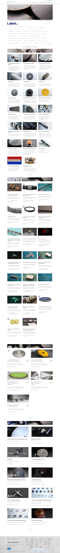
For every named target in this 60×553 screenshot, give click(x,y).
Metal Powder (19, 31)
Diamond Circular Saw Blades (15, 170)
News (38, 2)
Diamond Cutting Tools (11, 40)
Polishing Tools (26, 40)
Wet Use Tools (37, 36)
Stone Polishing (10, 38)
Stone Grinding (17, 38)
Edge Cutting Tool (19, 40)
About (32, 2)
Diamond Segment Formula (12, 36)
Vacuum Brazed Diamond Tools (42, 33)
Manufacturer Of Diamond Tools (12, 33)
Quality (53, 542)
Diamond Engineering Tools (39, 29)
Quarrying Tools (12, 267)
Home (29, 2)
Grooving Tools (45, 40)
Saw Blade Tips (10, 29)
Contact (51, 2)
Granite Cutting (31, 38)
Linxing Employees (54, 545)
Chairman (53, 539)
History (53, 540)
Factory (53, 543)
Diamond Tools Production (45, 31)
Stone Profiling (11, 151)
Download (43, 2)
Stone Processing (30, 29)
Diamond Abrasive (44, 36)
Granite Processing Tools (23, 33)
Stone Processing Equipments (22, 36)
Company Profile (54, 544)
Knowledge (48, 2)
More (30, 176)
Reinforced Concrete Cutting (35, 31)
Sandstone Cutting (24, 38)
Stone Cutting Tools (44, 38)
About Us (53, 538)
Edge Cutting (32, 40)
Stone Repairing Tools (11, 31)
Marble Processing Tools (32, 33)
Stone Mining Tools (16, 267)
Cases (46, 2)
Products (35, 2)
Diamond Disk (31, 36)
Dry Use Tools (39, 40)
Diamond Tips (24, 29)
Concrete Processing (26, 31)
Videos (40, 2)
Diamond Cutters (17, 29)
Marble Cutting (37, 38)
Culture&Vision (53, 541)
